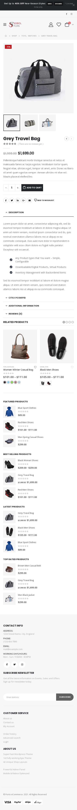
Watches (10, 367)
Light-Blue (19, 382)
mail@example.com (13, 649)
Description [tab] (16, 212)
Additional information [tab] (24, 305)
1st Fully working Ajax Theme (17, 758)
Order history (9, 733)
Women (58, 4)
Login (5, 741)
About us (7, 718)
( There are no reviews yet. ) (30, 144)
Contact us (8, 722)
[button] (63, 322)
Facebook (5, 200)
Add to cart (34, 187)
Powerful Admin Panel (14, 769)
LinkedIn (17, 200)
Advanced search (12, 737)
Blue (8, 382)
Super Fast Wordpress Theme (18, 754)
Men (50, 4)
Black (5, 382)
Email (29, 200)
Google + (23, 200)
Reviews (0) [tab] (15, 313)
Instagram (22, 664)
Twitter (11, 200)
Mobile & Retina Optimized (16, 773)
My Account (9, 726)
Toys (5, 367)
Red (15, 382)
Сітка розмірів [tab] (17, 297)
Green (12, 382)
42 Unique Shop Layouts (15, 761)
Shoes (42, 367)
